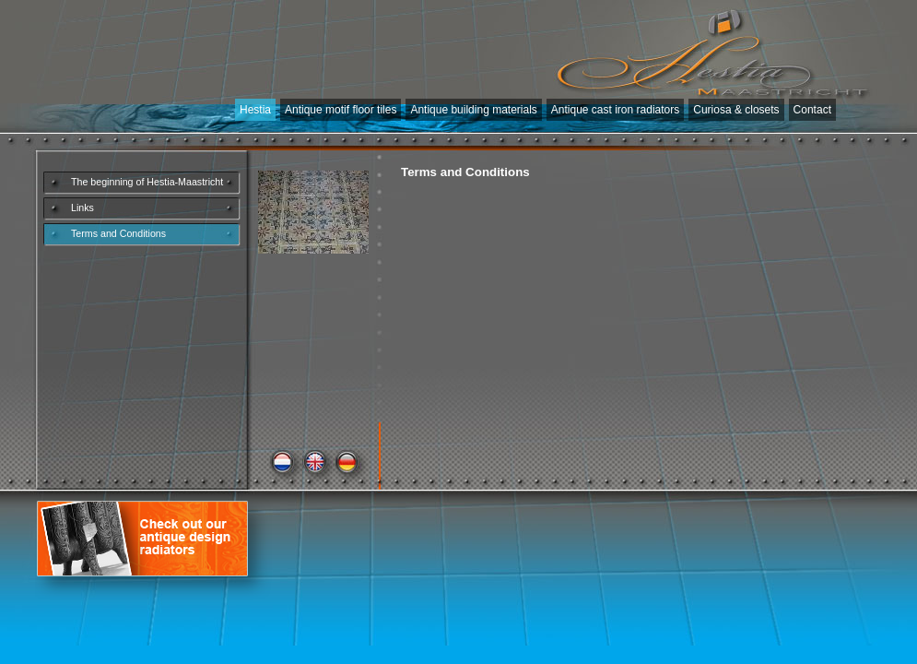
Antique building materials (473, 109)
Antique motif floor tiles (340, 109)
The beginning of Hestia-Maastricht (147, 181)
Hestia (255, 109)
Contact (812, 109)
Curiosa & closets (736, 109)
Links (82, 207)
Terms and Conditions (118, 233)
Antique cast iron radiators (615, 109)
